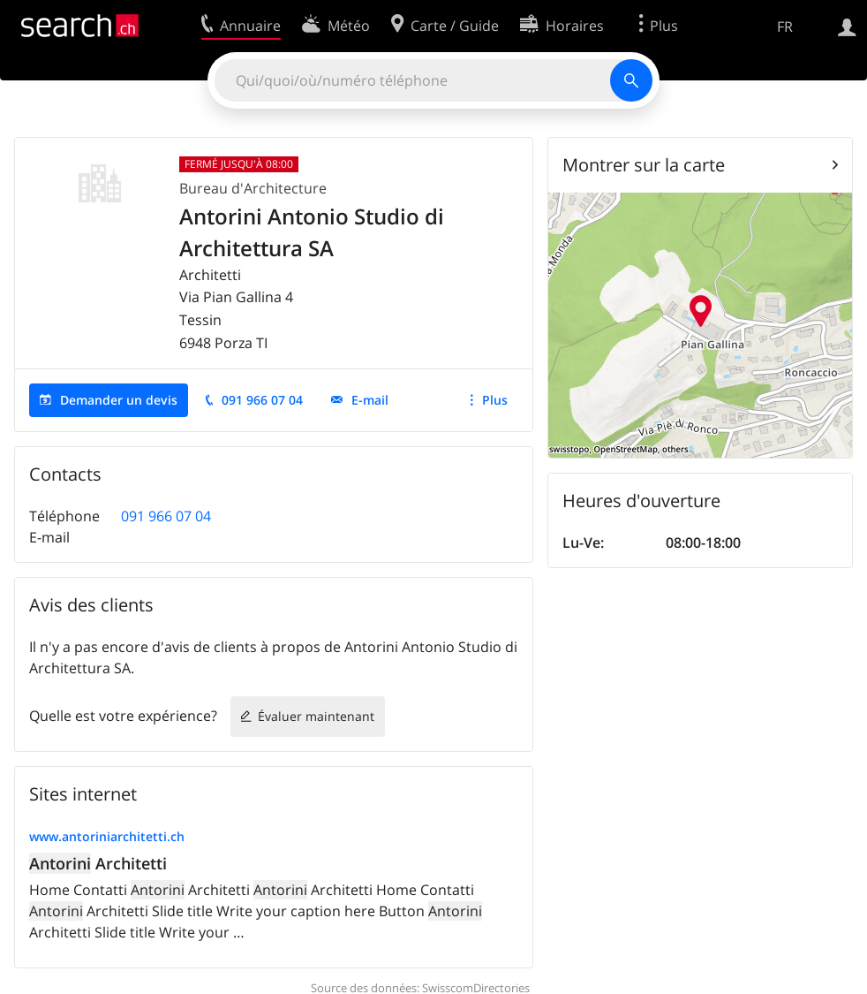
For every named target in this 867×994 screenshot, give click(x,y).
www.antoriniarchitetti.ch (107, 836)
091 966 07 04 (262, 399)
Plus (495, 399)
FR (785, 26)
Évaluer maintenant (316, 716)
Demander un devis (118, 399)
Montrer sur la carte (643, 165)
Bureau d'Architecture (253, 188)
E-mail (369, 399)
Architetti (98, 863)
